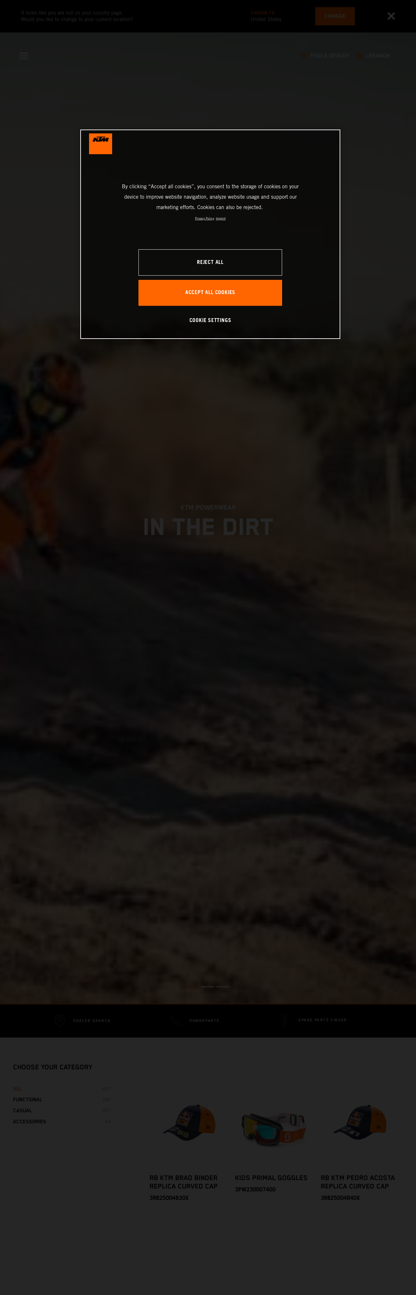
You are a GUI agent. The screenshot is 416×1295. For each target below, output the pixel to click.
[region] (210, 234)
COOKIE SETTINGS (210, 321)
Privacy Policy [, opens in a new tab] (204, 218)
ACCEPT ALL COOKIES (210, 293)
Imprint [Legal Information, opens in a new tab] (221, 218)
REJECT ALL (210, 262)
